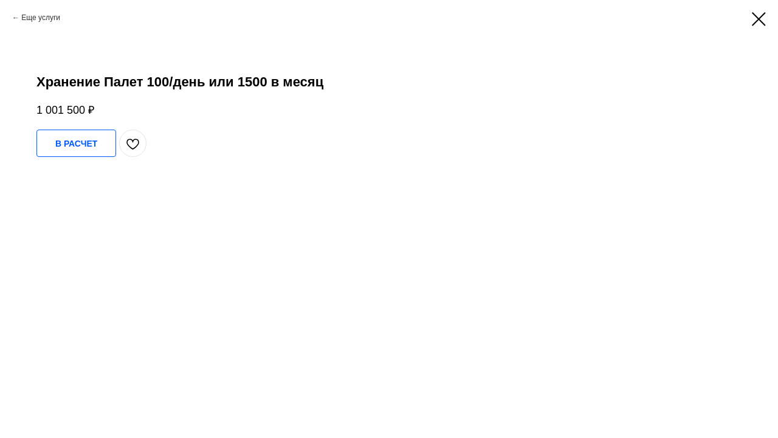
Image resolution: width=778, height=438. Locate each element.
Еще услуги (40, 17)
